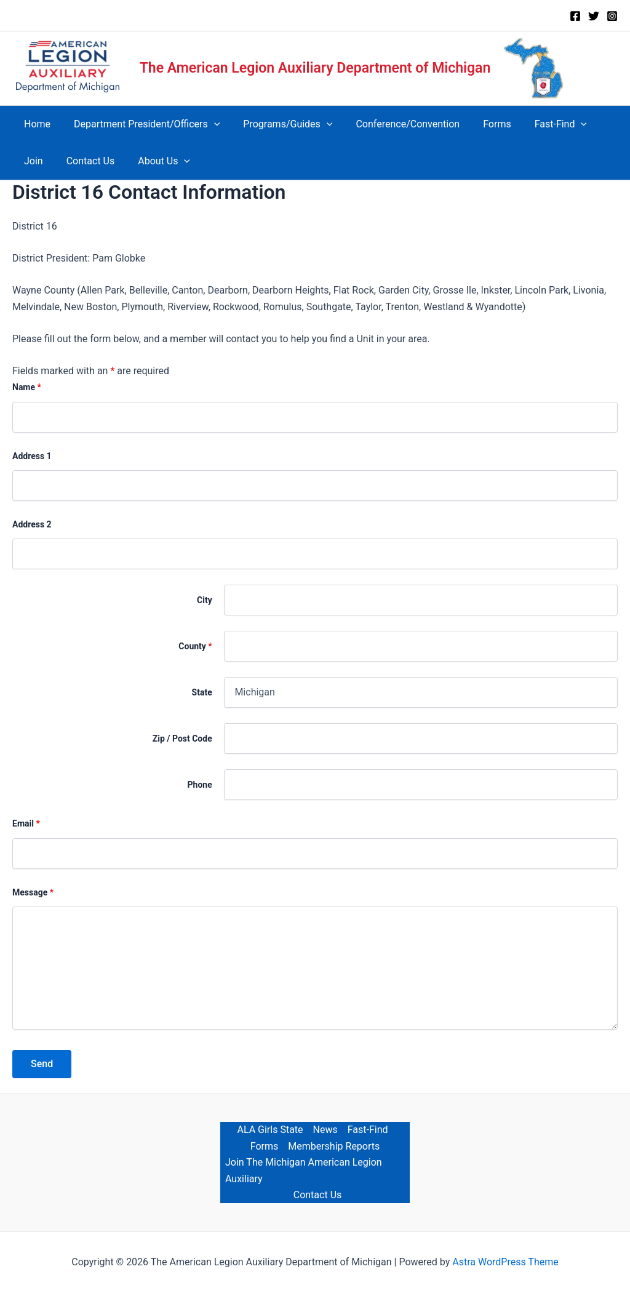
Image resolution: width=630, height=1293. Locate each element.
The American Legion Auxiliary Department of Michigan (315, 68)
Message (33, 892)
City (204, 600)
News (325, 1129)
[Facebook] (575, 16)
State (202, 692)
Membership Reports (334, 1146)
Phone (200, 785)
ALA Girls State (270, 1129)
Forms (264, 1146)
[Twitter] (593, 16)
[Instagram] (612, 16)
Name (26, 387)
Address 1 (32, 456)
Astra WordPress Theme (505, 1262)
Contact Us (317, 1195)
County (195, 646)
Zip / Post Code (182, 738)
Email (26, 823)
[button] (208, 124)
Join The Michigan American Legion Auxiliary (303, 1170)
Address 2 (32, 524)
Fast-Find (368, 1129)
